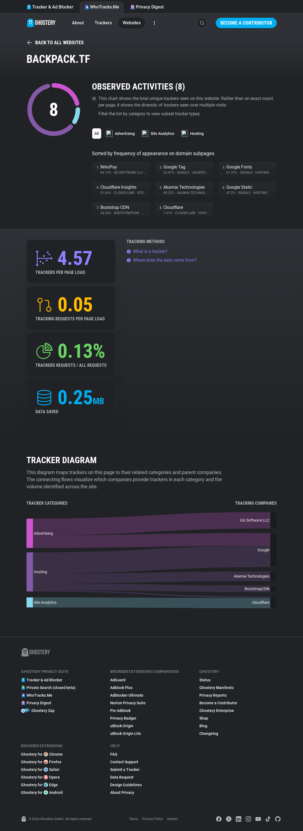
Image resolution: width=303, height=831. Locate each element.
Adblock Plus (121, 687)
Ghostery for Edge (39, 785)
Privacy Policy (152, 819)
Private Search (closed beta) (48, 687)
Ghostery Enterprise (216, 710)
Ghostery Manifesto (216, 687)
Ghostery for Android (42, 792)
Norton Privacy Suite (128, 703)
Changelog (208, 733)
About (78, 22)
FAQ (113, 754)
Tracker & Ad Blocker (49, 7)
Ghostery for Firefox (41, 762)
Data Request (122, 777)
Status (205, 680)
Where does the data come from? (162, 260)
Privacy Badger (123, 718)
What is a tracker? (147, 251)
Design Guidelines (126, 785)
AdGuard (117, 680)
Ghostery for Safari (40, 769)
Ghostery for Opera (40, 777)
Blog (203, 726)
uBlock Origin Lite (125, 733)
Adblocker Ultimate (126, 695)
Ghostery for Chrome (42, 754)
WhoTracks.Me (101, 7)
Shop (203, 718)
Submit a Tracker (125, 769)
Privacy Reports (213, 695)
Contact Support (124, 762)
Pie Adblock (120, 710)
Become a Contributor (246, 23)
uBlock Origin (121, 726)
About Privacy (122, 792)
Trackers (103, 22)
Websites (132, 22)
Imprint (172, 819)
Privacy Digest (147, 7)
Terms (133, 819)
